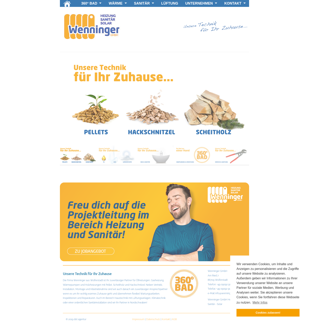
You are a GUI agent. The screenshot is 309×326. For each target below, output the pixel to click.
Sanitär (144, 3)
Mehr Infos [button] (259, 302)
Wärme (118, 3)
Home (67, 4)
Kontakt (166, 319)
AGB (174, 319)
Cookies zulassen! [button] (268, 312)
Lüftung (169, 3)
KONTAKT (235, 3)
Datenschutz (153, 319)
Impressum (138, 319)
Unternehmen (201, 3)
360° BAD (91, 3)
